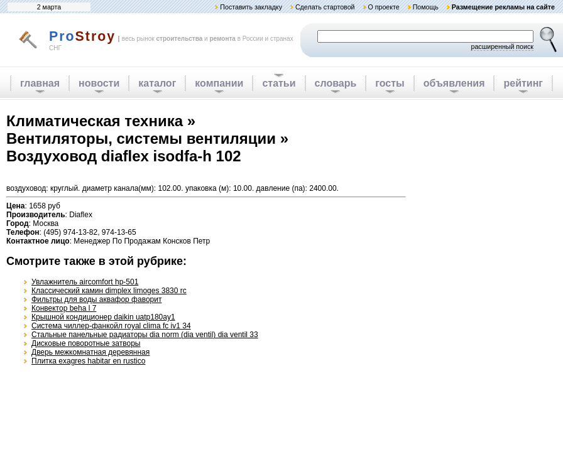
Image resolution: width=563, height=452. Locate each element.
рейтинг (523, 83)
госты (389, 83)
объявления (454, 83)
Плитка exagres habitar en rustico (88, 361)
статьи (278, 83)
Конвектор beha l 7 (63, 308)
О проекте (383, 7)
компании (219, 83)
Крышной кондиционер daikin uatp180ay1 (103, 317)
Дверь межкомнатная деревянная (90, 352)
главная (40, 83)
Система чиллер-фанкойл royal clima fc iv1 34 (111, 325)
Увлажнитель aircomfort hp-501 (84, 281)
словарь (336, 83)
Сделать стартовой (325, 7)
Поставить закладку (251, 7)
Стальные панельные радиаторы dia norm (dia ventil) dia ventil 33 (144, 334)
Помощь (426, 7)
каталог (157, 83)
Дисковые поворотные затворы (85, 343)
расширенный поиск (502, 46)
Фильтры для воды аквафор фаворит (96, 299)
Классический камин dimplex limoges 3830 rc (109, 290)
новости (99, 83)
